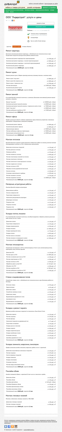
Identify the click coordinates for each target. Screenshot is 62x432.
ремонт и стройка (49, 7)
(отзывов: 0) (45, 30)
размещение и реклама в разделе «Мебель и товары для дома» (24, 420)
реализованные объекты (42, 10)
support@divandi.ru (29, 429)
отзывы (52, 10)
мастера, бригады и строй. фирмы (14, 10)
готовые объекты (26, 46)
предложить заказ (41, 26)
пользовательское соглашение (16, 421)
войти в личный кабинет (36, 3)
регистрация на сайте (51, 3)
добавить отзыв (41, 23)
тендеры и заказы (29, 10)
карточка (9, 46)
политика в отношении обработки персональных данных (37, 421)
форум (12, 11)
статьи (7, 11)
